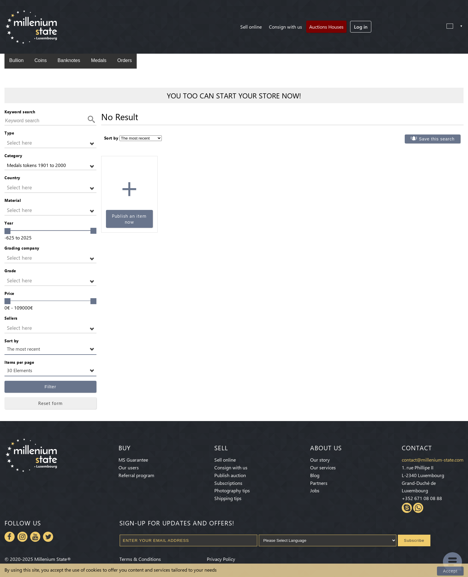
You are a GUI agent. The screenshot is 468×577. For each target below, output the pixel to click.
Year (8, 222)
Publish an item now (129, 219)
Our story (320, 460)
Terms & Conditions (140, 559)
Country (12, 177)
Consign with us (285, 27)
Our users (128, 467)
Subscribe (414, 540)
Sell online (251, 27)
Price (9, 293)
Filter (50, 386)
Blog (314, 475)
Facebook (9, 537)
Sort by (11, 340)
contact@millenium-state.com (433, 460)
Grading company (21, 247)
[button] (50, 143)
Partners (318, 483)
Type (9, 132)
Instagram (22, 537)
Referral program (136, 475)
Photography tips (232, 490)
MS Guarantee (133, 460)
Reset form (50, 403)
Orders (124, 60)
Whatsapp (418, 508)
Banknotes (69, 60)
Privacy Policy (221, 559)
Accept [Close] (450, 571)
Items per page (19, 362)
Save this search (437, 139)
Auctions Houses (326, 27)
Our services (323, 467)
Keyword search (19, 111)
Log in (360, 27)
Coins (40, 60)
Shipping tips (227, 498)
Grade (10, 270)
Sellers (11, 318)
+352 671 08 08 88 (422, 498)
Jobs (314, 490)
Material (12, 200)
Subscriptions (228, 483)
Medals (99, 60)
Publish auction (230, 475)
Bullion (16, 60)
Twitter (48, 537)
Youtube (35, 537)
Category (13, 155)
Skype (407, 508)
